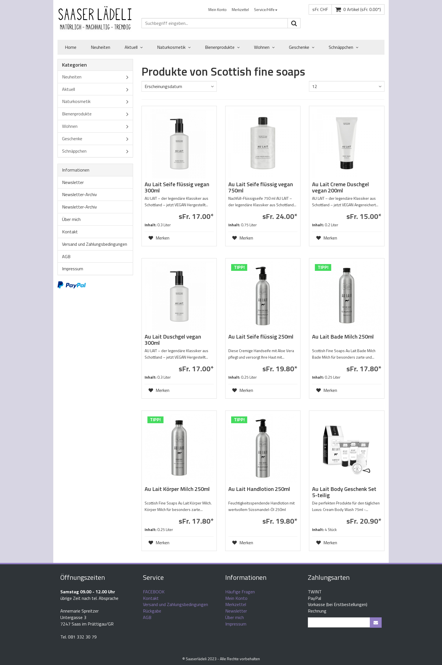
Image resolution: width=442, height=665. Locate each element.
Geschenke (301, 47)
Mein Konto (217, 9)
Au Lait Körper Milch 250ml (177, 488)
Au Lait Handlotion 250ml (259, 488)
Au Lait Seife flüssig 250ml (260, 336)
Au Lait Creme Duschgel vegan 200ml (340, 187)
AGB (66, 256)
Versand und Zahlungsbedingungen (94, 244)
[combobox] (179, 86)
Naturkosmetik (174, 47)
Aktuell (134, 47)
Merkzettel (240, 9)
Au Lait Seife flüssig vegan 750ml (260, 187)
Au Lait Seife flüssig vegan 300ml (177, 187)
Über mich (71, 219)
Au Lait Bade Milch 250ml (343, 336)
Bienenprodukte (222, 47)
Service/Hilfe (265, 9)
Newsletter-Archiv (79, 194)
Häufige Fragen (240, 591)
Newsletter (73, 182)
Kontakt (70, 231)
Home (70, 47)
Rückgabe (152, 610)
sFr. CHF (320, 9)
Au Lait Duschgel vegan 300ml (173, 339)
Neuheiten (100, 47)
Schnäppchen (343, 47)
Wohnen (264, 47)
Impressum (72, 268)
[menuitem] (217, 9)
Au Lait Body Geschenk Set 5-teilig (344, 491)
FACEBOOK (154, 591)
